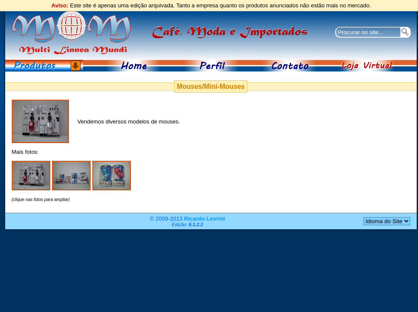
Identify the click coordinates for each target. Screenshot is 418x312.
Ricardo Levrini (204, 218)
